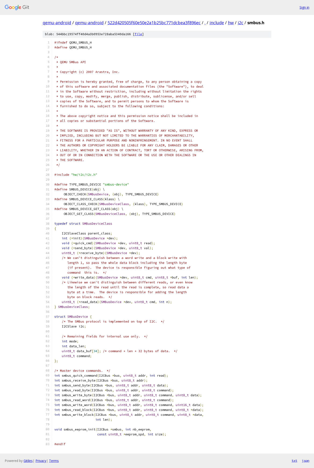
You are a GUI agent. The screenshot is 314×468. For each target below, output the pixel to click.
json (305, 460)
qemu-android (57, 22)
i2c (240, 22)
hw (231, 22)
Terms (54, 460)
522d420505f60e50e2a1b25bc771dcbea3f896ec (154, 22)
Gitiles (28, 460)
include (216, 22)
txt (294, 460)
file (138, 34)
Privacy (40, 460)
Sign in (304, 7)
